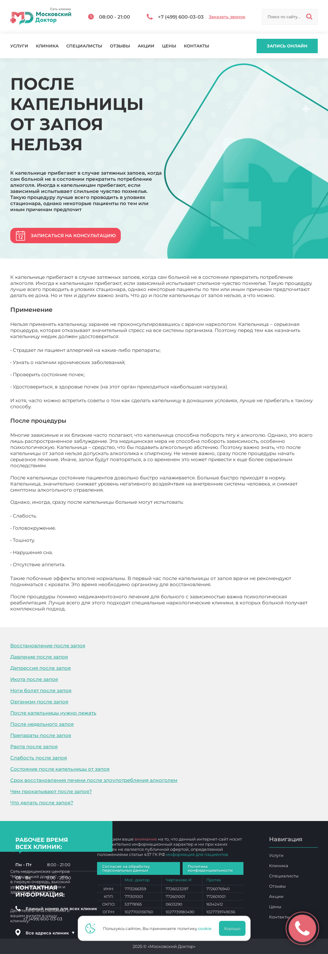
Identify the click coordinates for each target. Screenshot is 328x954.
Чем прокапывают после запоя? (51, 791)
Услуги (19, 46)
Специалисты (84, 46)
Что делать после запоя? (41, 803)
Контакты (196, 46)
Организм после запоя (39, 702)
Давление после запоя (39, 657)
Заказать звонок (227, 17)
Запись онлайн (287, 45)
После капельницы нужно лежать (53, 713)
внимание (146, 839)
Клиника (47, 46)
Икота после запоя (34, 679)
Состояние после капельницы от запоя (60, 769)
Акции (146, 46)
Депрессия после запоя (40, 668)
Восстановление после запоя (47, 646)
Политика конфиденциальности (210, 868)
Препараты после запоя (40, 735)
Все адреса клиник (50, 932)
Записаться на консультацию (73, 235)
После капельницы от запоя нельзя (111, 609)
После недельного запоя (42, 724)
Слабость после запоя (38, 758)
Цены (169, 46)
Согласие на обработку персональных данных (126, 868)
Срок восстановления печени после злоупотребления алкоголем (93, 780)
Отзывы (120, 46)
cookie (207, 928)
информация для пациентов (197, 854)
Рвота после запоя (34, 746)
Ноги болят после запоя (40, 690)
